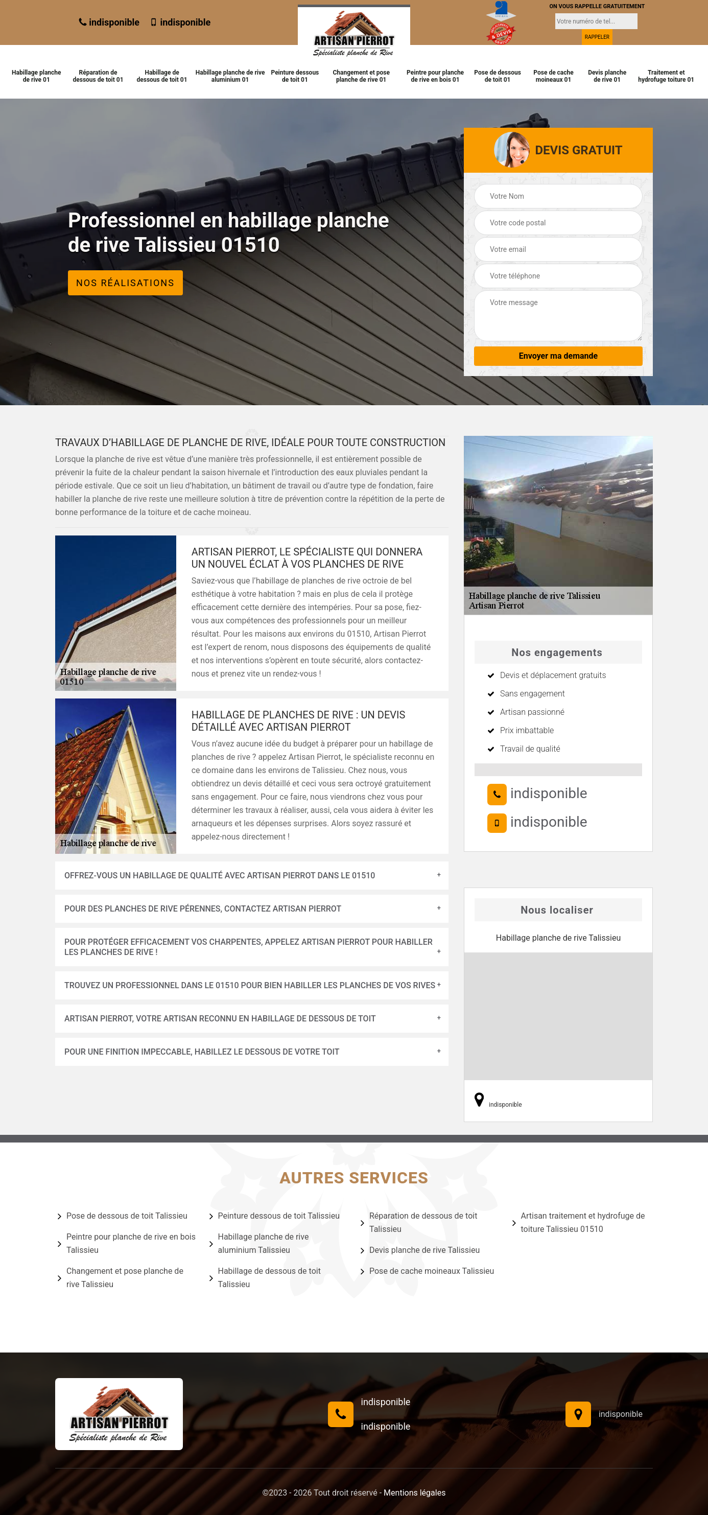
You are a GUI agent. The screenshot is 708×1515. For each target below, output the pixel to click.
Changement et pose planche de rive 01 (361, 76)
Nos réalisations (125, 282)
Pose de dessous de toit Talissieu (122, 1216)
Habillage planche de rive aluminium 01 (230, 76)
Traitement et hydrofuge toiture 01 (666, 76)
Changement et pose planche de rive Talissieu (120, 1277)
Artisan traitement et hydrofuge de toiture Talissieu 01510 (578, 1222)
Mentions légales (414, 1493)
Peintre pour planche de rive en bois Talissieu (127, 1243)
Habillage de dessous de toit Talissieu (265, 1277)
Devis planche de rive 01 (607, 76)
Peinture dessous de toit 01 (295, 76)
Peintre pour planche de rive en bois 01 (435, 76)
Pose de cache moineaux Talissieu (427, 1271)
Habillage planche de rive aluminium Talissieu (259, 1243)
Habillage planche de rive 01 (36, 76)
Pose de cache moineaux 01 (553, 76)
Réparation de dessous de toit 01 (98, 76)
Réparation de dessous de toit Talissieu (419, 1222)
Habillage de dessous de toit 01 (162, 76)
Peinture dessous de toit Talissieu (274, 1216)
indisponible (109, 22)
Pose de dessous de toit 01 (497, 76)
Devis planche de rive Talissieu (420, 1250)
